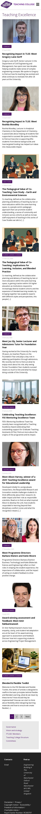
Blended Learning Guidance (12, 255)
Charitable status (11, 810)
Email (6, 765)
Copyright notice (11, 805)
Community (7, 46)
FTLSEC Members (13, 734)
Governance (11, 727)
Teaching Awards (8, 407)
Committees (11, 741)
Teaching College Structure (17, 737)
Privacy (18, 802)
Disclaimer (8, 802)
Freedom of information (14, 807)
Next (28, 716)
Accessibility (25, 805)
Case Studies (7, 182)
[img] (37, 4)
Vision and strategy (14, 730)
